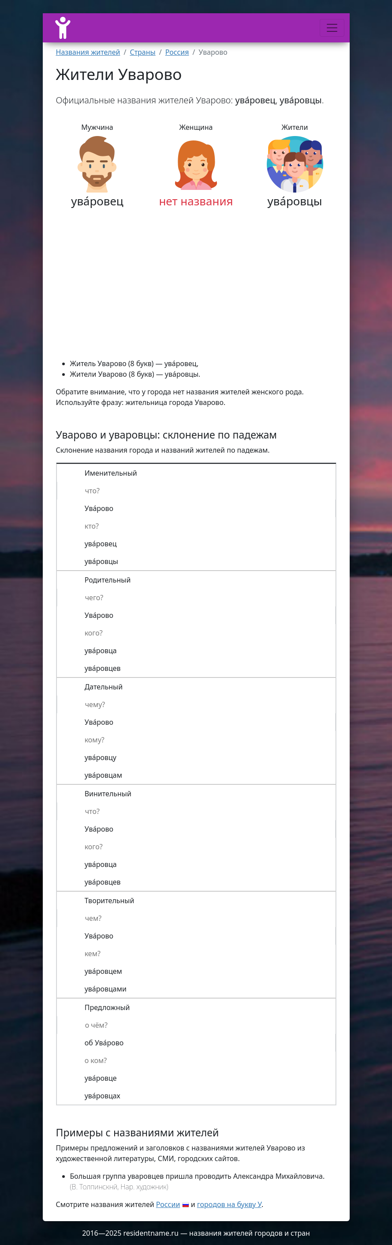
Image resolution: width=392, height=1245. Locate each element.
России (168, 1204)
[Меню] (332, 28)
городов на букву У (229, 1204)
